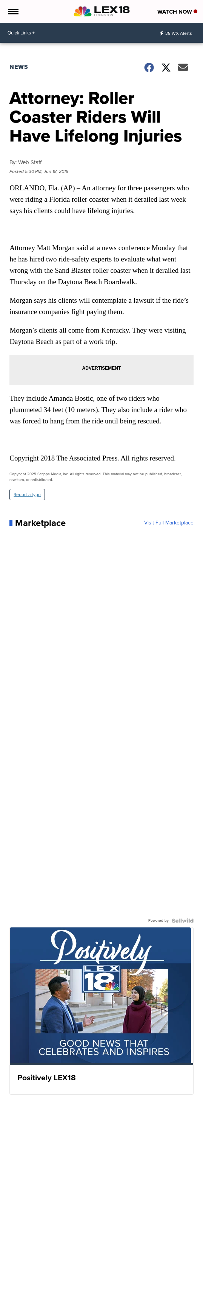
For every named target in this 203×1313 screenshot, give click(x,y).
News (18, 66)
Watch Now (177, 12)
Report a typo (27, 494)
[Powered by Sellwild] (183, 920)
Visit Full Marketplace (169, 523)
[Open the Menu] (13, 11)
